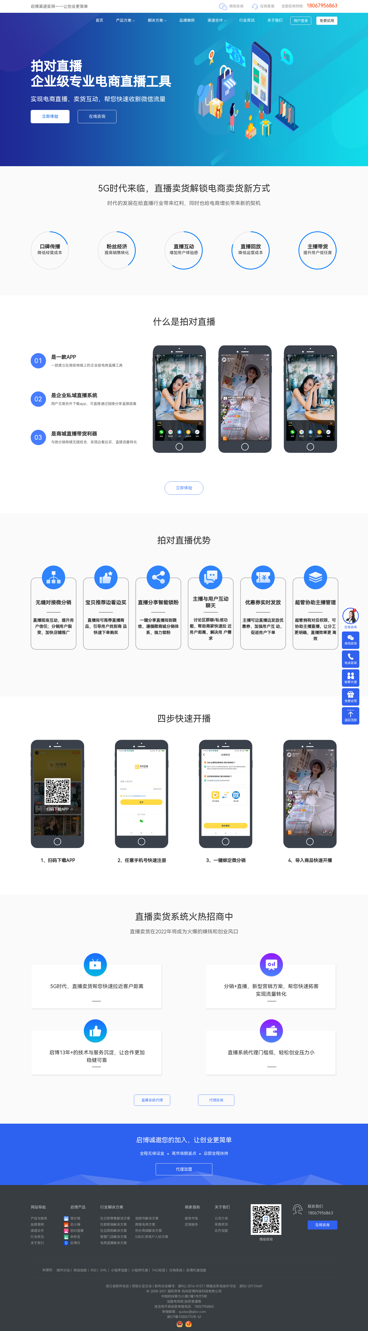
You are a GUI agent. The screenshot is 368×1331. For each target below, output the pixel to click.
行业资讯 (247, 20)
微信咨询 (236, 6)
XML (103, 1270)
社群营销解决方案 (113, 1224)
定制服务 (191, 1224)
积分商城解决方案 (148, 1231)
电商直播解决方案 (113, 1243)
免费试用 (327, 21)
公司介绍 (221, 1218)
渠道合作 (217, 20)
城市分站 (63, 1270)
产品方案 (125, 20)
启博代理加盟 (196, 1270)
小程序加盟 (119, 1270)
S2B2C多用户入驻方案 (151, 1237)
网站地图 (80, 1270)
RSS (93, 1270)
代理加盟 (184, 1169)
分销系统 (175, 1270)
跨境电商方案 (145, 1224)
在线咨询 (97, 116)
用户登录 (301, 21)
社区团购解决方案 (113, 1231)
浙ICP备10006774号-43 (184, 1317)
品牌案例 (187, 20)
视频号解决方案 (146, 1218)
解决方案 (157, 20)
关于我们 (275, 20)
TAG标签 (158, 1270)
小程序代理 (139, 1270)
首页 (99, 20)
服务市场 (191, 1218)
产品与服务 (39, 1218)
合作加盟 (221, 1231)
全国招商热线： (309, 6)
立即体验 (50, 116)
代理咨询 (216, 1100)
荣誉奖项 (221, 1224)
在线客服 (267, 6)
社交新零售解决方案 (115, 1218)
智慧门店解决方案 (113, 1237)
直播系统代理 (152, 1100)
